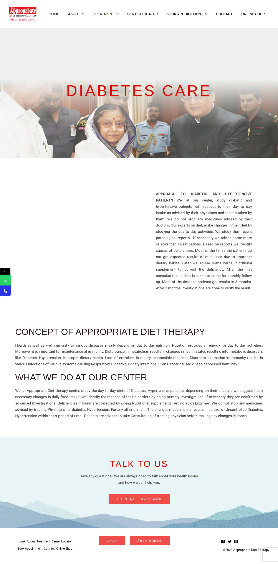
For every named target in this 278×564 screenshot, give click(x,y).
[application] (89, 14)
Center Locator (147, 14)
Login (114, 541)
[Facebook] (223, 542)
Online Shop (254, 14)
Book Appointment (190, 14)
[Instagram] (236, 542)
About (83, 14)
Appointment (155, 541)
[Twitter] (230, 542)
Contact (226, 14)
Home (62, 14)
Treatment (111, 14)
